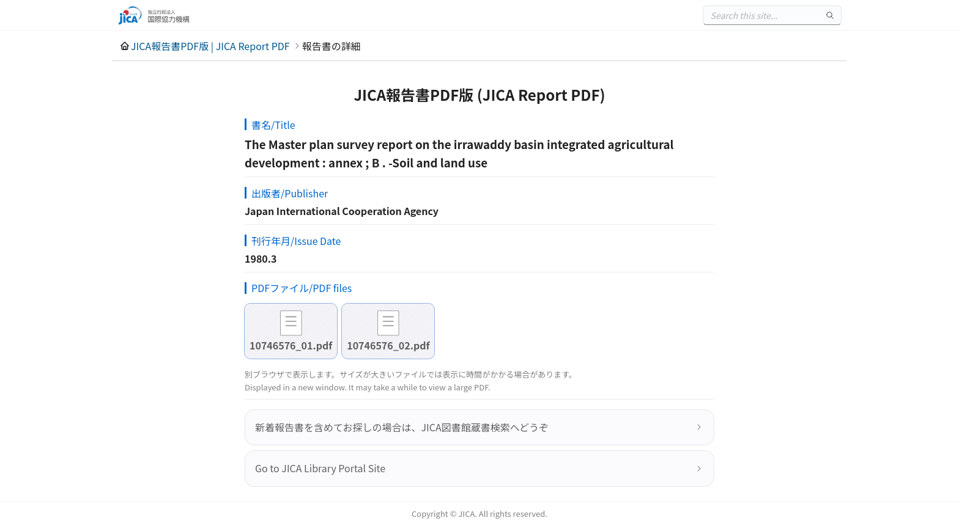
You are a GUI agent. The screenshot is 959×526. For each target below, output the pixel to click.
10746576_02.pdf (388, 345)
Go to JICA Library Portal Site (320, 468)
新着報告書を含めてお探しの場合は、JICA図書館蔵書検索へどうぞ (402, 427)
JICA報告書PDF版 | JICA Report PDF (210, 45)
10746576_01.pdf (291, 345)
